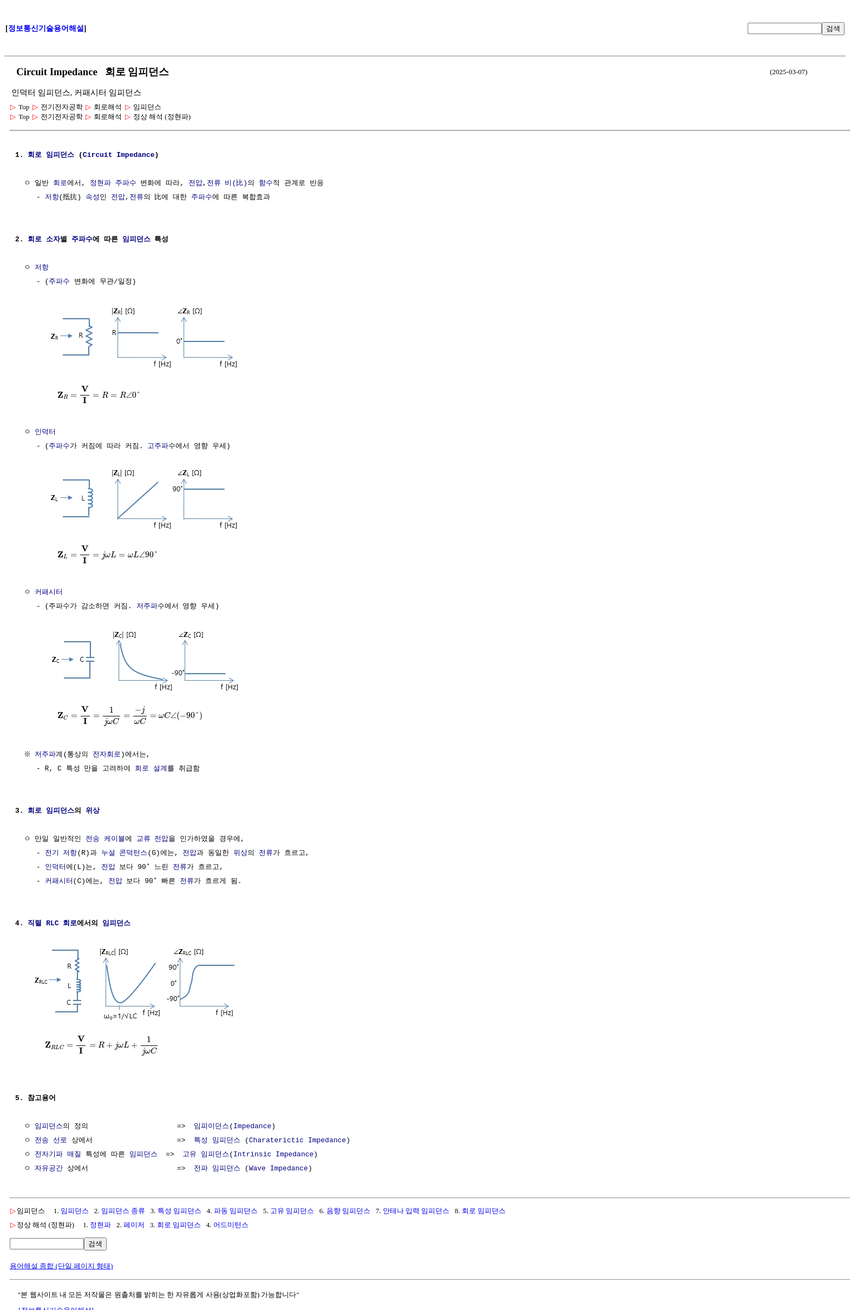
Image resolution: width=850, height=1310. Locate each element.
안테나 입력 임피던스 (416, 1206)
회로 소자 (44, 240)
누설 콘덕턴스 (124, 850)
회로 (35, 155)
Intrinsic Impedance (273, 1150)
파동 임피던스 (236, 1206)
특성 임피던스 (217, 1136)
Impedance (135, 155)
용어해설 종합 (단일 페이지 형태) (61, 1262)
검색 (833, 28)
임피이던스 (211, 1122)
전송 (93, 836)
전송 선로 (51, 1136)
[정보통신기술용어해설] (56, 1306)
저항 (52, 197)
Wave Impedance (278, 1164)
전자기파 (49, 1150)
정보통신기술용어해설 (46, 28)
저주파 (147, 604)
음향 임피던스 (348, 1206)
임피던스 (60, 155)
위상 (93, 808)
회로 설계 (151, 766)
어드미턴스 (231, 1220)
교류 (143, 836)
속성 (93, 197)
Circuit (98, 155)
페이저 (134, 1220)
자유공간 (49, 1164)
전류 (214, 183)
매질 (74, 1150)
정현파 (100, 183)
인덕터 (45, 431)
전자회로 (108, 751)
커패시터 (49, 590)
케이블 (114, 836)
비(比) (236, 183)
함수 (266, 183)
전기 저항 (61, 850)
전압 (195, 183)
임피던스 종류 (123, 1206)
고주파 (157, 445)
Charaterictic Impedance (297, 1136)
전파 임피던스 (217, 1164)
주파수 (125, 183)
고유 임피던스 (205, 1150)
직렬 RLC (43, 920)
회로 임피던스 (484, 1206)
